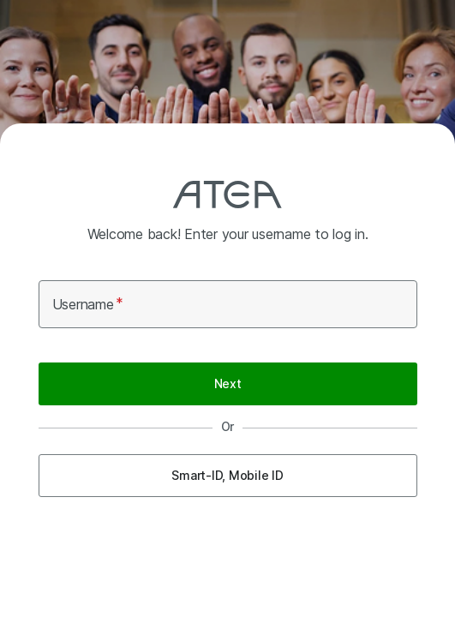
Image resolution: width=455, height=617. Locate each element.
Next (228, 383)
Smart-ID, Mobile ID (227, 475)
